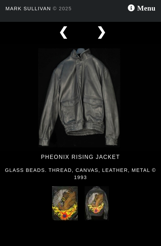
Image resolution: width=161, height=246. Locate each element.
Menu (145, 7)
